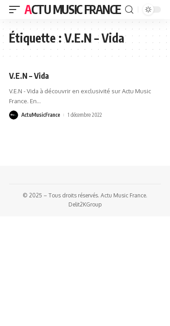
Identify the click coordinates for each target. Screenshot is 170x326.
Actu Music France (72, 9)
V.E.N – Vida (29, 76)
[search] (129, 10)
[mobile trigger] (16, 9)
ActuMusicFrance (40, 114)
